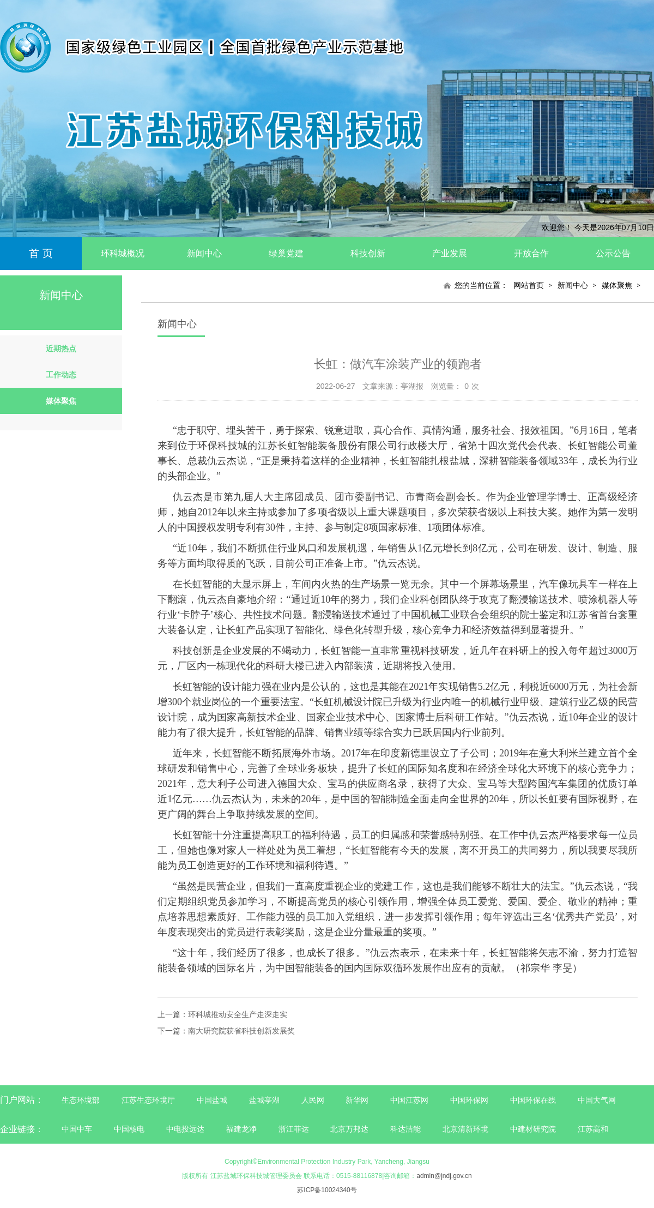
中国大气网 (597, 1100)
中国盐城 (212, 1100)
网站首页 (528, 285)
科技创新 (367, 253)
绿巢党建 (286, 253)
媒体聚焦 (617, 285)
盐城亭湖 (264, 1100)
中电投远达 (185, 1129)
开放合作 (531, 253)
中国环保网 (470, 1100)
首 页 (40, 253)
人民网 (312, 1100)
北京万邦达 (349, 1129)
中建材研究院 (533, 1129)
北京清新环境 (465, 1129)
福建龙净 (241, 1129)
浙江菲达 (293, 1129)
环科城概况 (122, 253)
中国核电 (129, 1129)
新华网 (357, 1100)
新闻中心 (204, 253)
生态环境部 (81, 1100)
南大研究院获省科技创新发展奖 (241, 1030)
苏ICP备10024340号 (326, 1190)
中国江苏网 (409, 1100)
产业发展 (449, 253)
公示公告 (613, 253)
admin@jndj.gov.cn (443, 1176)
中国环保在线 (533, 1100)
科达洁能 (405, 1129)
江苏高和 (593, 1129)
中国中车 (77, 1129)
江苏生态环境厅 (148, 1100)
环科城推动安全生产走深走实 (237, 1014)
